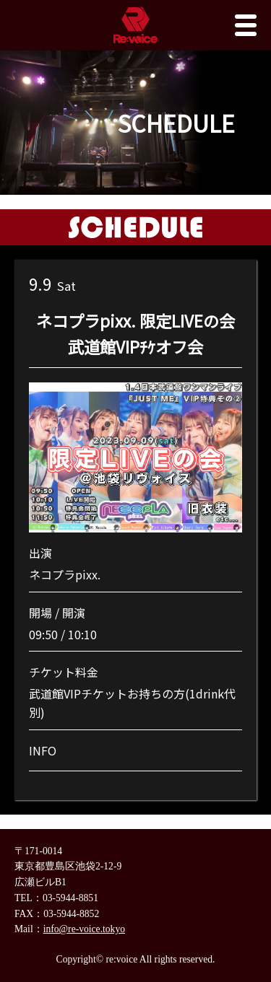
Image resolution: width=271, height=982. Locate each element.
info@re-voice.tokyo (84, 929)
